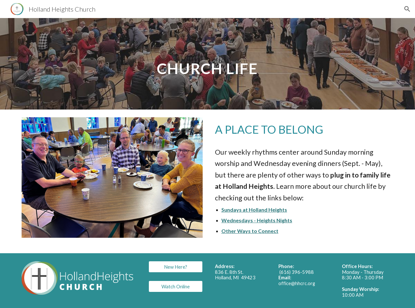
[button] (407, 9)
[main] (207, 63)
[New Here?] (175, 266)
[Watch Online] (175, 286)
